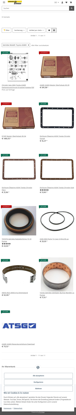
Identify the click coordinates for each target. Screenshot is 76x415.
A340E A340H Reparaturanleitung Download (18, 344)
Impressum (7, 408)
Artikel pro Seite (35, 30)
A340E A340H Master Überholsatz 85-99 (54, 85)
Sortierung (18, 30)
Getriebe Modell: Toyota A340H (16, 45)
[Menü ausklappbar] (4, 1)
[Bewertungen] (44, 190)
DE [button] (55, 2)
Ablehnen (38, 388)
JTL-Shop (41, 412)
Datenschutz (18, 408)
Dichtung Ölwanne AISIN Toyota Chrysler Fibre (17, 189)
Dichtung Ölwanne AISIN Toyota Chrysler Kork (57, 188)
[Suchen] (71, 8)
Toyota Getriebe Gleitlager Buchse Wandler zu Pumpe (57, 294)
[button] (62, 2)
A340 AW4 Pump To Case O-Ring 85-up (54, 239)
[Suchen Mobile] (35, 8)
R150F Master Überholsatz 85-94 (14, 136)
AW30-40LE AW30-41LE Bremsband (15, 293)
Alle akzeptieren (38, 376)
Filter (6, 30)
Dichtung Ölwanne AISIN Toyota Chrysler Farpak (55, 137)
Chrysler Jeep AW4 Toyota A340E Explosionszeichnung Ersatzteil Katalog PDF (18, 86)
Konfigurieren (38, 382)
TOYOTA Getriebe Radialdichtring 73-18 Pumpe (16, 240)
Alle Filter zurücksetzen (40, 45)
